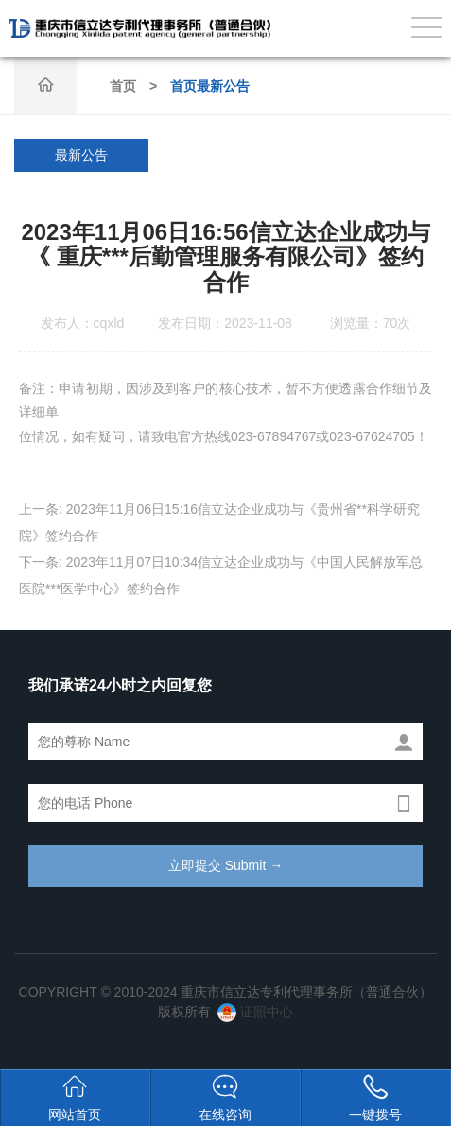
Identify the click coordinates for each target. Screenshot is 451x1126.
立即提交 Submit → (225, 865)
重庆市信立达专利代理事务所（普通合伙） (139, 28)
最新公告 (81, 154)
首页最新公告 (210, 86)
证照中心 (255, 1011)
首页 (123, 86)
